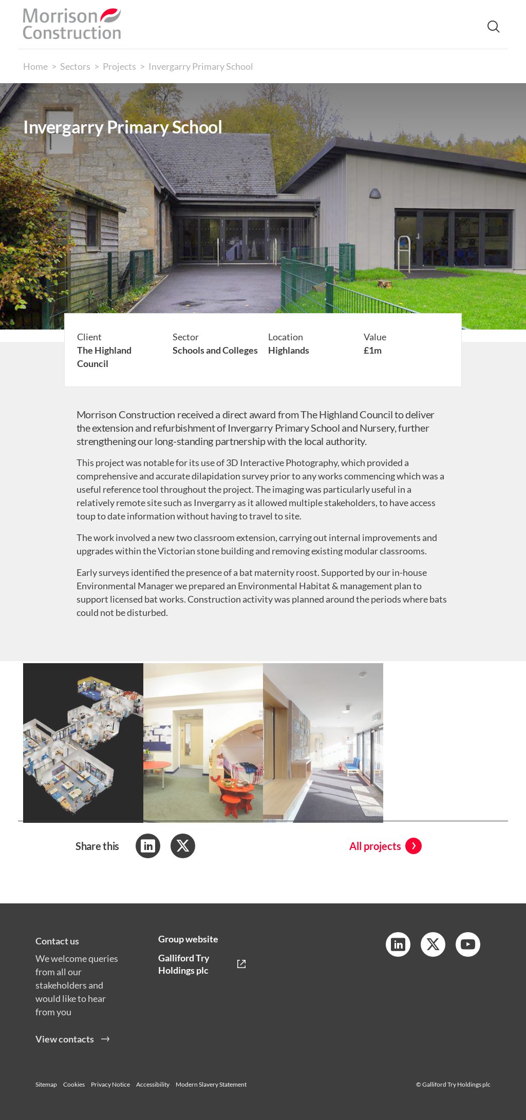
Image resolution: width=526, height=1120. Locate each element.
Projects (119, 66)
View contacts (64, 1047)
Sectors (75, 66)
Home (35, 66)
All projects (375, 846)
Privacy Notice (110, 1084)
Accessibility (153, 1084)
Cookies (74, 1084)
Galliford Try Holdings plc (184, 964)
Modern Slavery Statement (211, 1084)
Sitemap (46, 1084)
